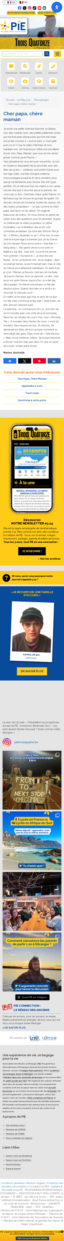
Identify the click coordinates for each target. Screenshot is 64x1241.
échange (52, 1091)
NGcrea (6, 1190)
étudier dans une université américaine (23, 1077)
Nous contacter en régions (19, 1138)
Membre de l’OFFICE (16, 1129)
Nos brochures (13, 1164)
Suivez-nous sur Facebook (19, 1156)
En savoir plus (15, 1027)
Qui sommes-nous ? (15, 1125)
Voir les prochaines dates (32, 1238)
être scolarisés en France (40, 1098)
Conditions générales (13, 1183)
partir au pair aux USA (16, 1081)
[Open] (56, 7)
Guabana (55, 1186)
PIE (39, 1064)
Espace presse (13, 1168)
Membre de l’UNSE (15, 1134)
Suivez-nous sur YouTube (18, 1160)
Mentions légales (35, 1183)
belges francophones (32, 1070)
